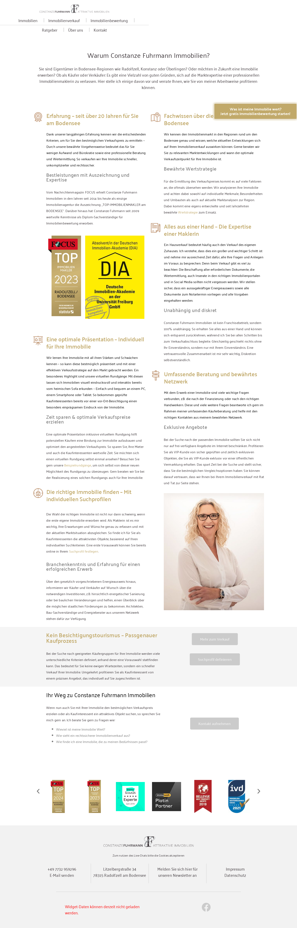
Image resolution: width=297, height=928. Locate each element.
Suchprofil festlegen (83, 551)
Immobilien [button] (66, 25)
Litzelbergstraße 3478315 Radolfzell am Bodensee (119, 871)
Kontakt (234, 25)
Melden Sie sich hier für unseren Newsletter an (177, 871)
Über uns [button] (210, 25)
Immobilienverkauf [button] (102, 25)
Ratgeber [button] (185, 25)
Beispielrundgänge (77, 465)
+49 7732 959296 (62, 868)
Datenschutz (235, 874)
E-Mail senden (62, 874)
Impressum (235, 868)
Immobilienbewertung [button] (147, 25)
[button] (38, 791)
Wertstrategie (188, 212)
